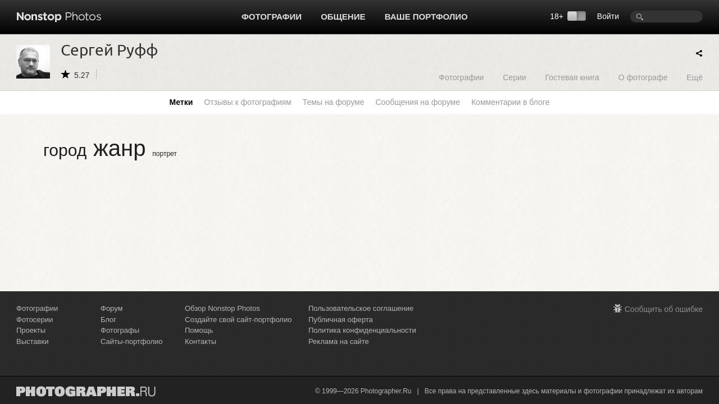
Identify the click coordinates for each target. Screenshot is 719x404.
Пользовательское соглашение (360, 308)
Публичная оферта (340, 319)
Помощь (199, 330)
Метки (181, 102)
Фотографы (120, 330)
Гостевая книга (572, 77)
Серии (514, 77)
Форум (112, 308)
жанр (119, 148)
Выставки (32, 341)
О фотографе (643, 77)
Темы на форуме (334, 102)
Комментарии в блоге (510, 102)
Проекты (30, 330)
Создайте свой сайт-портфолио (238, 319)
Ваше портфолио (426, 16)
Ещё (694, 77)
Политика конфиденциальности (362, 330)
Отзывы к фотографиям (247, 102)
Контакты (200, 341)
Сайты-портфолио (132, 341)
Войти (608, 16)
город (65, 150)
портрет (164, 154)
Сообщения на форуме (417, 102)
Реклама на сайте (338, 341)
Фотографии (272, 16)
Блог (108, 319)
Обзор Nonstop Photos (222, 308)
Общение (343, 16)
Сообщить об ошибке (664, 309)
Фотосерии (34, 319)
